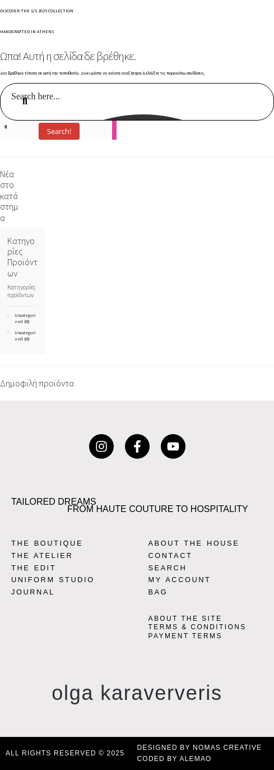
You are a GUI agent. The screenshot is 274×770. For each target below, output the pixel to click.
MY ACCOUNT (179, 579)
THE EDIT (33, 568)
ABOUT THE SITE (185, 619)
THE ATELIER (42, 555)
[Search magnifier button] (261, 112)
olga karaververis (137, 692)
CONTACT (170, 555)
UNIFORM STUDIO (53, 579)
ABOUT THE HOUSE (194, 543)
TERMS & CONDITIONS (197, 627)
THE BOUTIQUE (47, 543)
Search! (59, 131)
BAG (158, 592)
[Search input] (137, 95)
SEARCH (167, 568)
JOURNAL (33, 592)
